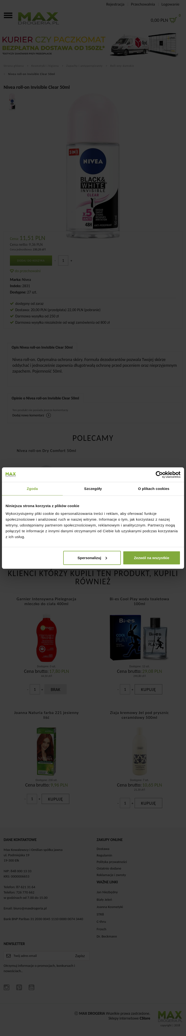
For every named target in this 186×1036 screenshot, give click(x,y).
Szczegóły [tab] (93, 489)
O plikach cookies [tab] (153, 489)
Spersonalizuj (92, 558)
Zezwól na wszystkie (151, 558)
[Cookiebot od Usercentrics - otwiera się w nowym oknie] (159, 474)
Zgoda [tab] (32, 489)
